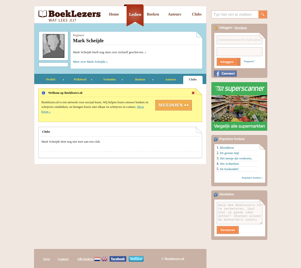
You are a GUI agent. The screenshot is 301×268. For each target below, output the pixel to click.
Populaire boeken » (252, 177)
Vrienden (109, 79)
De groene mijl (229, 153)
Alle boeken (85, 259)
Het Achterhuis (229, 163)
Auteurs (174, 14)
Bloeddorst (227, 147)
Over (46, 259)
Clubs (197, 14)
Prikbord (80, 79)
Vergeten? (249, 61)
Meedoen (241, 27)
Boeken (153, 14)
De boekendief (229, 169)
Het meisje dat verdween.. (236, 158)
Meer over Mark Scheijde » (90, 61)
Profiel (50, 79)
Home (114, 14)
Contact (63, 259)
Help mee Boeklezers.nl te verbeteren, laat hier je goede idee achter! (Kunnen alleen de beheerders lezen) (239, 213)
